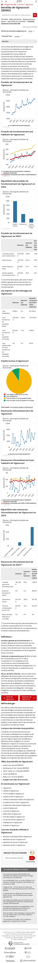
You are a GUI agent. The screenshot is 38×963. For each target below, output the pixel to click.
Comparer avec (6, 36)
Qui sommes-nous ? (9, 932)
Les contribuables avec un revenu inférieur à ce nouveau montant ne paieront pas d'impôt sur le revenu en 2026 (18, 882)
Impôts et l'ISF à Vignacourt (13, 796)
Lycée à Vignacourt (10, 808)
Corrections (9, 937)
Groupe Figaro (28, 937)
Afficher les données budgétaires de (13, 31)
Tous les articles (27, 936)
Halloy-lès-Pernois (15, 19)
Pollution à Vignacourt (11, 825)
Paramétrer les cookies (8, 936)
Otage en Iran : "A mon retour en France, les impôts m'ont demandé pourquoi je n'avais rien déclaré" (18, 888)
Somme (21, 4)
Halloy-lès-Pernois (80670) (13, 765)
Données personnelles (26, 934)
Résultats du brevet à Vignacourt (15, 842)
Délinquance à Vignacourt (12, 822)
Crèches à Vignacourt (11, 811)
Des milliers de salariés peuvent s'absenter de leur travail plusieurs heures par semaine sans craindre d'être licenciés (18, 901)
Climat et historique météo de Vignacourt (18, 799)
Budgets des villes (10, 4)
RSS (34, 936)
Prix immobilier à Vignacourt (13, 793)
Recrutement (15, 934)
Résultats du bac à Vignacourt (14, 839)
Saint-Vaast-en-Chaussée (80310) (16, 771)
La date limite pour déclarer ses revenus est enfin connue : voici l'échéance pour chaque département (18, 895)
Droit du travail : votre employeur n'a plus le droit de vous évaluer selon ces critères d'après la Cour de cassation (19, 914)
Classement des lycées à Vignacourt (17, 805)
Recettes (5, 41)
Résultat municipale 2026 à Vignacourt (17, 836)
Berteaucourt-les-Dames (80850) (16, 768)
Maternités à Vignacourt (12, 814)
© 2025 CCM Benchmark (19, 939)
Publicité (32, 932)
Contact (8, 934)
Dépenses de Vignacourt (28, 698)
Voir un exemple (30, 861)
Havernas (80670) (10, 774)
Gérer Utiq (19, 936)
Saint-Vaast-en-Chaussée (16, 21)
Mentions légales (18, 937)
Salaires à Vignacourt (11, 791)
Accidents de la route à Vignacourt (16, 802)
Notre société (25, 932)
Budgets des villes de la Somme (15, 779)
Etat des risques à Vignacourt (14, 817)
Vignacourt (29, 4)
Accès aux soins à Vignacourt (14, 819)
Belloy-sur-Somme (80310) (13, 777)
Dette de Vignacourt (9, 698)
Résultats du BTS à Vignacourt (14, 845)
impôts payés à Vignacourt (23, 407)
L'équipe (18, 932)
